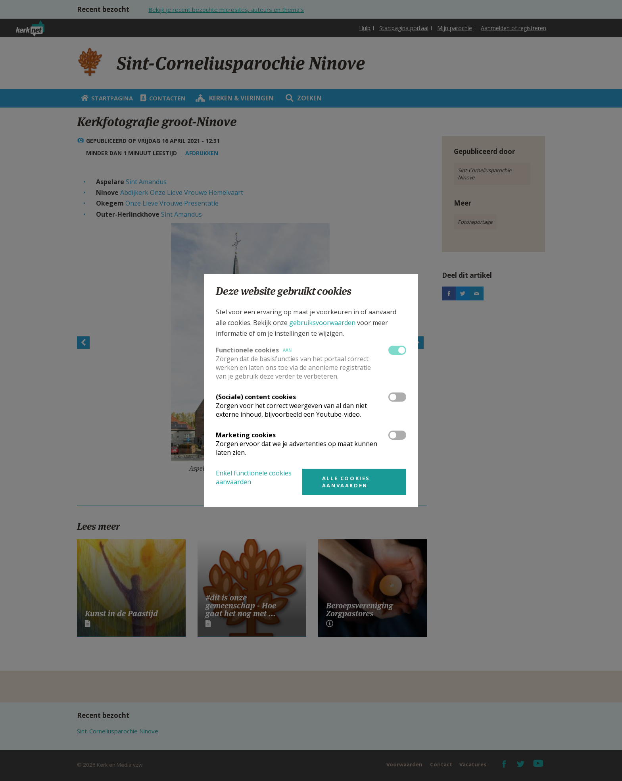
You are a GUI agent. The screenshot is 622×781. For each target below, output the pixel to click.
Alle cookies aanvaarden (346, 482)
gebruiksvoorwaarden (322, 322)
